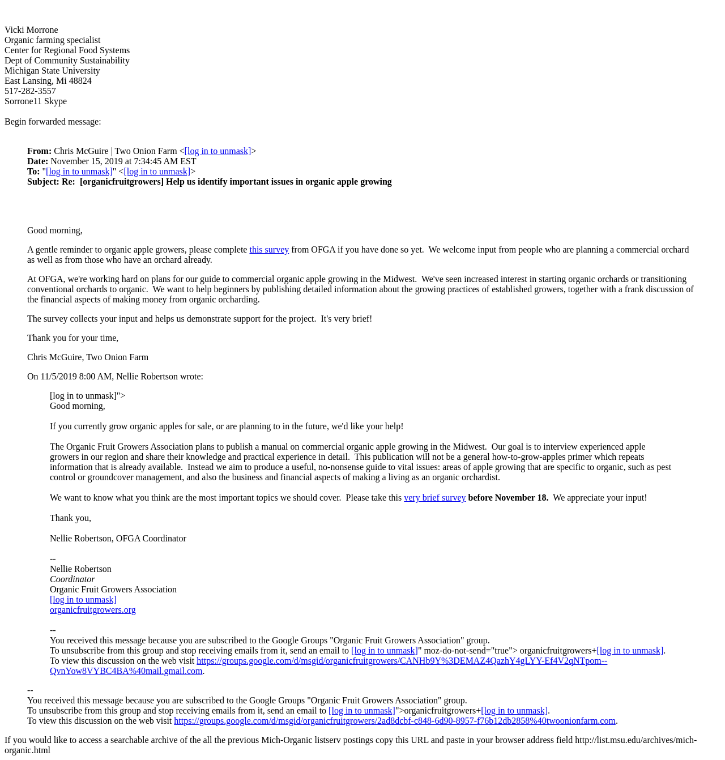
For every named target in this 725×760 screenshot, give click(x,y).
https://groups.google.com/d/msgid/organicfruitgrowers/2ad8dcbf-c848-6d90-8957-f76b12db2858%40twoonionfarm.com (395, 720)
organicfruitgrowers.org (93, 609)
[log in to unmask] (218, 151)
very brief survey (435, 497)
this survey (269, 249)
